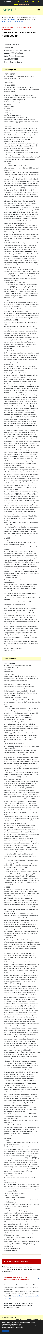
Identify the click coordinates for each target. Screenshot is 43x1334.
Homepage (19, 1320)
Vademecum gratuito (33, 1320)
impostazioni (19, 1327)
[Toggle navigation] (38, 10)
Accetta (5, 1331)
